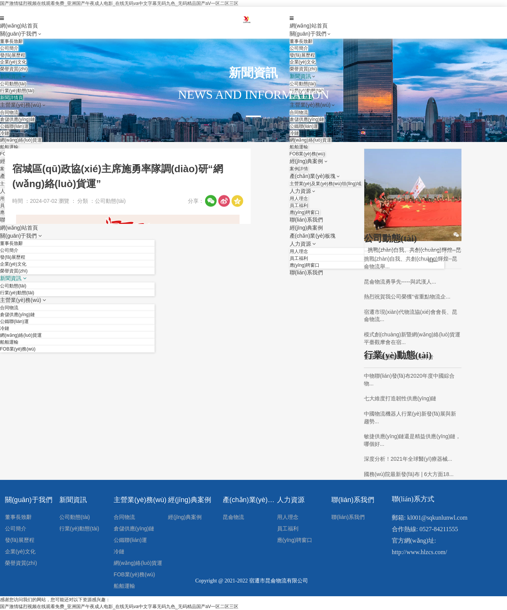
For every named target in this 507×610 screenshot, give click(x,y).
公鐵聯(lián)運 (130, 540)
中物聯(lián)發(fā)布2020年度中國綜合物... (409, 380)
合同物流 (124, 517)
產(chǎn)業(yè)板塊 (250, 500)
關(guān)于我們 (18, 34)
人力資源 (291, 500)
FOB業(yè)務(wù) (134, 574)
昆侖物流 (233, 517)
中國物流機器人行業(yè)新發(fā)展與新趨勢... (410, 417)
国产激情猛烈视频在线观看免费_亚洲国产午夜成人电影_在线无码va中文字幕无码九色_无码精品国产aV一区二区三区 (119, 3)
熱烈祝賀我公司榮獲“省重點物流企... (407, 297)
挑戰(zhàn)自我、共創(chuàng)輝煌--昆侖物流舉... (410, 262)
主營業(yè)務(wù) (140, 500)
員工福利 (287, 528)
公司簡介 (15, 528)
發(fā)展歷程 (19, 540)
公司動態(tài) (74, 517)
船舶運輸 (124, 586)
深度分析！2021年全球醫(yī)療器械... (408, 459)
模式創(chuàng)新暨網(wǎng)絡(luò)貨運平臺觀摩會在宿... (412, 338)
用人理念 (287, 517)
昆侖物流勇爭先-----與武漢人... (400, 282)
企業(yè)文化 (20, 551)
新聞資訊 (73, 500)
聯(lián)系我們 (352, 500)
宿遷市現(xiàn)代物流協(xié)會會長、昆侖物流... (410, 316)
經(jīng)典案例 (189, 500)
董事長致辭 (18, 517)
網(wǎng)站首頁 (19, 26)
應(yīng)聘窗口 (294, 540)
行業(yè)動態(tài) (79, 528)
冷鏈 (119, 551)
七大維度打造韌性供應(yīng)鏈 (400, 398)
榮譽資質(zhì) (21, 563)
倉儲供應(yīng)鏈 (134, 528)
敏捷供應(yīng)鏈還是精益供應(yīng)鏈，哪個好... (412, 440)
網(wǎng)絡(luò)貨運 (138, 563)
